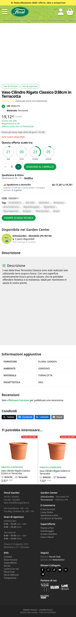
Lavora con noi (11, 568)
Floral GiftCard (11, 574)
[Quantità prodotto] (12, 167)
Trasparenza (10, 577)
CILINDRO (45, 202)
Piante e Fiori (47, 527)
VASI (57, 211)
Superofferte (10, 562)
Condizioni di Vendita (51, 518)
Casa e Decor (47, 536)
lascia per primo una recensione (31, 101)
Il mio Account (48, 509)
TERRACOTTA (42, 211)
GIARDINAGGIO (32, 206)
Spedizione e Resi (49, 515)
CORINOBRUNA (12, 206)
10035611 (15, 202)
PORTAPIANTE (11, 211)
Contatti (8, 556)
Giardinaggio (47, 530)
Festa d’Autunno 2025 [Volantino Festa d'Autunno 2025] (25, 2)
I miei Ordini (47, 512)
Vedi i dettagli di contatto (24, 242)
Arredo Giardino (11, 19)
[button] (5, 12)
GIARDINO (50, 206)
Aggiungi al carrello (40, 166)
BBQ (25, 19)
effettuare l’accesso (18, 400)
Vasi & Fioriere (11, 86)
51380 (30, 202)
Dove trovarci (10, 559)
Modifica (28, 178)
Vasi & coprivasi (29, 86)
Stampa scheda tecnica (18, 217)
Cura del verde (56, 19)
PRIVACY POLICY (30, 610)
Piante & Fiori (38, 19)
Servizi (7, 565)
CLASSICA (59, 202)
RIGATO (27, 211)
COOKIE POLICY (46, 610)
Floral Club (9, 571)
